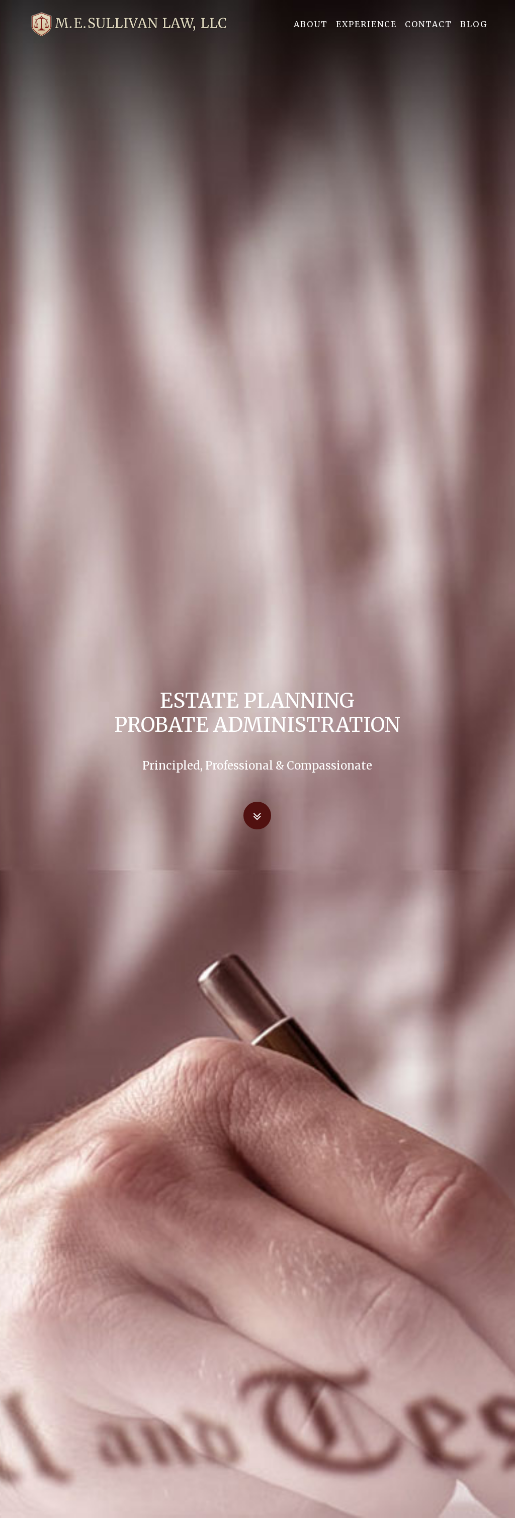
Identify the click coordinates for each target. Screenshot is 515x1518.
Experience (366, 30)
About (311, 30)
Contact (428, 30)
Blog (473, 30)
